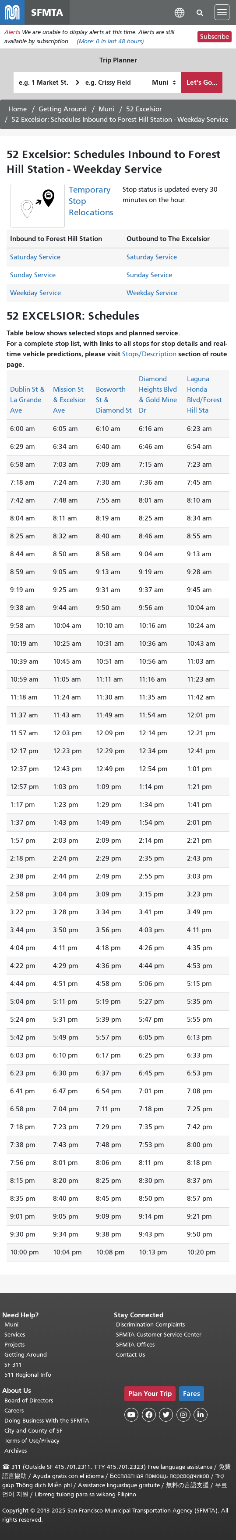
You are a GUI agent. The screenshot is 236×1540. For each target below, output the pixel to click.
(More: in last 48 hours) (110, 41)
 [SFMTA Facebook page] (148, 1414)
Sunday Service (33, 275)
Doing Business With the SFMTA (46, 1420)
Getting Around (63, 109)
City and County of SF (33, 1430)
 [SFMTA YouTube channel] (131, 1414)
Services (14, 1334)
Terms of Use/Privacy (32, 1440)
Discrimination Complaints (150, 1324)
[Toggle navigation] (222, 12)
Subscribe (214, 37)
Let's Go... (202, 82)
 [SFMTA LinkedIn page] (200, 1414)
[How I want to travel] (164, 82)
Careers (14, 1410)
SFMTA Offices (135, 1344)
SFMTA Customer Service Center (158, 1334)
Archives (15, 1450)
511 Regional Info (27, 1374)
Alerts (12, 32)
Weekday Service (35, 293)
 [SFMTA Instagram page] (183, 1414)
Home (17, 109)
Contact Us (130, 1354)
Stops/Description (149, 354)
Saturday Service (35, 257)
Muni (106, 109)
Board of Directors (28, 1400)
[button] (179, 12)
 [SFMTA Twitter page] (165, 1414)
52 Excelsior (144, 109)
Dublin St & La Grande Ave (27, 400)
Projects (14, 1344)
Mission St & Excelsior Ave (69, 400)
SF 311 (13, 1364)
